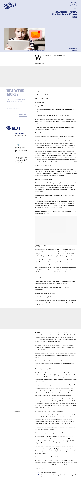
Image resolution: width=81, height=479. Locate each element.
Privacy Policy (9, 111)
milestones (56, 55)
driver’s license (44, 91)
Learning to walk (39, 63)
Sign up (21, 115)
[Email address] (17, 108)
